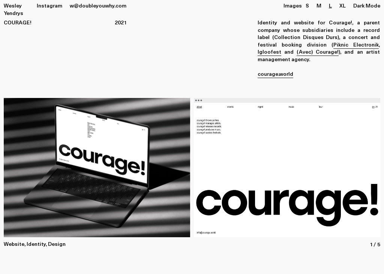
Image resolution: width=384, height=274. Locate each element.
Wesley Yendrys (13, 9)
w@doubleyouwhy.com (98, 5)
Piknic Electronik (356, 44)
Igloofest (269, 52)
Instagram (49, 5)
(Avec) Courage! (318, 52)
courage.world (275, 74)
